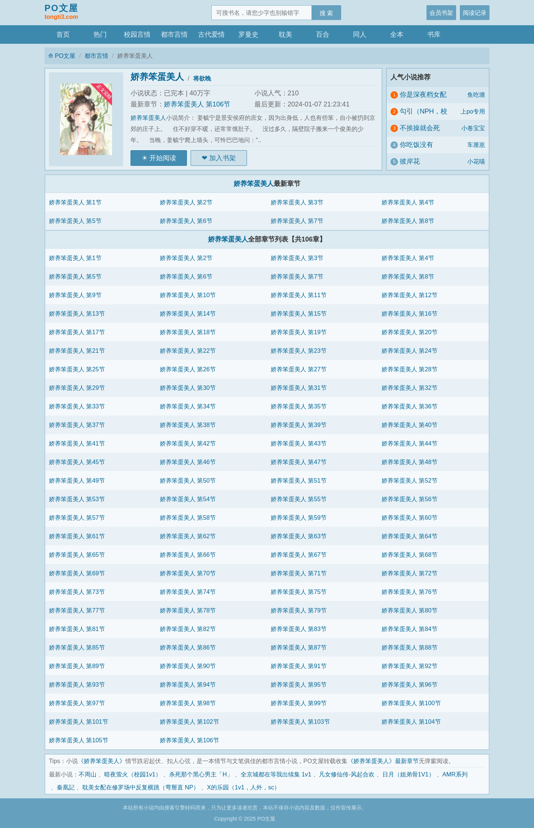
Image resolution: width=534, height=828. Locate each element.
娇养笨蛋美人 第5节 (75, 220)
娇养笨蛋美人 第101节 (78, 721)
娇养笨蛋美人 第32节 (410, 387)
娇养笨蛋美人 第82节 (188, 628)
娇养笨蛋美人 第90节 (188, 666)
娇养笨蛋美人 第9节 (75, 295)
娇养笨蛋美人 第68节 (410, 554)
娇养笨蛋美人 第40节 (410, 424)
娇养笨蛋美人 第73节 (77, 591)
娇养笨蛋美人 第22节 (188, 350)
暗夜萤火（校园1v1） (132, 774)
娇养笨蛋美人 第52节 (410, 480)
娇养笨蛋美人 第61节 (77, 536)
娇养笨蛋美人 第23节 (299, 350)
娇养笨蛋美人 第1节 (75, 202)
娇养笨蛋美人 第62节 (188, 536)
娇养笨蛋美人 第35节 (299, 406)
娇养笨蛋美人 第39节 (299, 424)
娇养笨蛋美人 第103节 (300, 721)
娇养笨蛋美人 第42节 (188, 443)
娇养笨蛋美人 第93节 (77, 684)
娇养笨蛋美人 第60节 (410, 517)
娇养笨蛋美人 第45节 (77, 462)
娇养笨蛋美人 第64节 (410, 536)
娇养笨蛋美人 (157, 77)
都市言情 (174, 34)
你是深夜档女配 (423, 94)
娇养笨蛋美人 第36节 (410, 406)
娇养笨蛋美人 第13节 (77, 313)
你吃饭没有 (416, 144)
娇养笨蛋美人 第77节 (77, 610)
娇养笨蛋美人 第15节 (299, 313)
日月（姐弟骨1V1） (408, 774)
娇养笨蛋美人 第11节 (299, 295)
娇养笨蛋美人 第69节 (77, 573)
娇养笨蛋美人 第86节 (188, 647)
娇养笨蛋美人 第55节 (299, 499)
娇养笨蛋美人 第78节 (188, 610)
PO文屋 (61, 12)
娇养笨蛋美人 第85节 (77, 647)
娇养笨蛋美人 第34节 (188, 406)
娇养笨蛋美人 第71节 (299, 573)
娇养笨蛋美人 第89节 (77, 666)
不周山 (87, 774)
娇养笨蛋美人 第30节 (188, 387)
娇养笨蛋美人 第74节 (188, 591)
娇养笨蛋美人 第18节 (188, 332)
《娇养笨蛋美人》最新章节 (383, 761)
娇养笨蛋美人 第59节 (299, 517)
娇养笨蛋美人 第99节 (299, 703)
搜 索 (326, 13)
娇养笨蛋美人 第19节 (299, 332)
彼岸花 (410, 161)
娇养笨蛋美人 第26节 (188, 369)
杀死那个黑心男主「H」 (201, 774)
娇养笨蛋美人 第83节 (299, 628)
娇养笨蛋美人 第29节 (77, 387)
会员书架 (441, 12)
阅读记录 (475, 12)
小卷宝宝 (473, 128)
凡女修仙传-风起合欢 (346, 774)
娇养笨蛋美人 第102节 (189, 721)
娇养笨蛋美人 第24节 (410, 350)
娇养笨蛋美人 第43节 (299, 443)
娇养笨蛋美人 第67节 (299, 554)
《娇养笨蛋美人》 (101, 761)
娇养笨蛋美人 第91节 (299, 666)
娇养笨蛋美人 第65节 (77, 554)
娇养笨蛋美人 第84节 (410, 628)
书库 (434, 34)
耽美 (285, 34)
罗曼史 (248, 34)
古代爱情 (211, 34)
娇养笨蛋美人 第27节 (299, 369)
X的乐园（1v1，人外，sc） (243, 787)
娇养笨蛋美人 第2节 (186, 202)
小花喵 (476, 161)
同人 (359, 34)
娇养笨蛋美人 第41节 (77, 443)
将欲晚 (202, 78)
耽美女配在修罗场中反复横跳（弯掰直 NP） (140, 787)
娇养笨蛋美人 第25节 (77, 369)
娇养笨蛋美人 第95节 (299, 684)
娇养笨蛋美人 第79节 (299, 610)
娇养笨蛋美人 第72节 (410, 573)
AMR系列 (455, 774)
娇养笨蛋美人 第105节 (78, 740)
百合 (322, 34)
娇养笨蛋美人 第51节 (299, 480)
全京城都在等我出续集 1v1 (276, 774)
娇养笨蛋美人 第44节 (410, 443)
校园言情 (137, 34)
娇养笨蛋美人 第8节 (408, 220)
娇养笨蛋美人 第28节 (410, 369)
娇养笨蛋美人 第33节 (77, 406)
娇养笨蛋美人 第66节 (188, 554)
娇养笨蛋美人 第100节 (411, 703)
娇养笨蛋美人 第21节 (77, 350)
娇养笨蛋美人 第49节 (77, 480)
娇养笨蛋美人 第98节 (188, 703)
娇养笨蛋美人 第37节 (77, 424)
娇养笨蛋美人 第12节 (410, 295)
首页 (63, 34)
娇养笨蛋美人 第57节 (77, 517)
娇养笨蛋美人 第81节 (77, 628)
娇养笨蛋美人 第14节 (188, 313)
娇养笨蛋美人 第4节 (408, 202)
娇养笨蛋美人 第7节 (297, 220)
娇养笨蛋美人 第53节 (77, 499)
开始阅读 (162, 158)
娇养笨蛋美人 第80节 (410, 610)
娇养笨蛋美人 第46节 (188, 462)
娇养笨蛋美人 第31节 (299, 387)
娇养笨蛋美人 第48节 (410, 462)
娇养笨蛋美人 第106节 (197, 104)
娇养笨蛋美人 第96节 (410, 684)
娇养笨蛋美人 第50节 (188, 480)
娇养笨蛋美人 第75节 (299, 591)
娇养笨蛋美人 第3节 (297, 202)
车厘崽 (476, 144)
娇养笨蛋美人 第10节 (188, 295)
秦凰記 (66, 787)
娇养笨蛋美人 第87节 (299, 647)
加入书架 (222, 158)
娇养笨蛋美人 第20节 (410, 332)
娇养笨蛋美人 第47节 (299, 462)
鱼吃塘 (476, 94)
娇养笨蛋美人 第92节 (410, 666)
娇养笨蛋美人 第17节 (77, 332)
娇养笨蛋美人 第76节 (410, 591)
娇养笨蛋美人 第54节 (188, 499)
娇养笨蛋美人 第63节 (299, 536)
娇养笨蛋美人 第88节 (410, 647)
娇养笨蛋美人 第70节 (188, 573)
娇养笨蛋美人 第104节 (411, 721)
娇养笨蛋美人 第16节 (410, 313)
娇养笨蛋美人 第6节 (186, 220)
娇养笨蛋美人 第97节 (77, 703)
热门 (100, 34)
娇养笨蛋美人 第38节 (188, 424)
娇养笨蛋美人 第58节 (188, 517)
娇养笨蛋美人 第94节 (188, 684)
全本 (396, 34)
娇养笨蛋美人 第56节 (410, 499)
